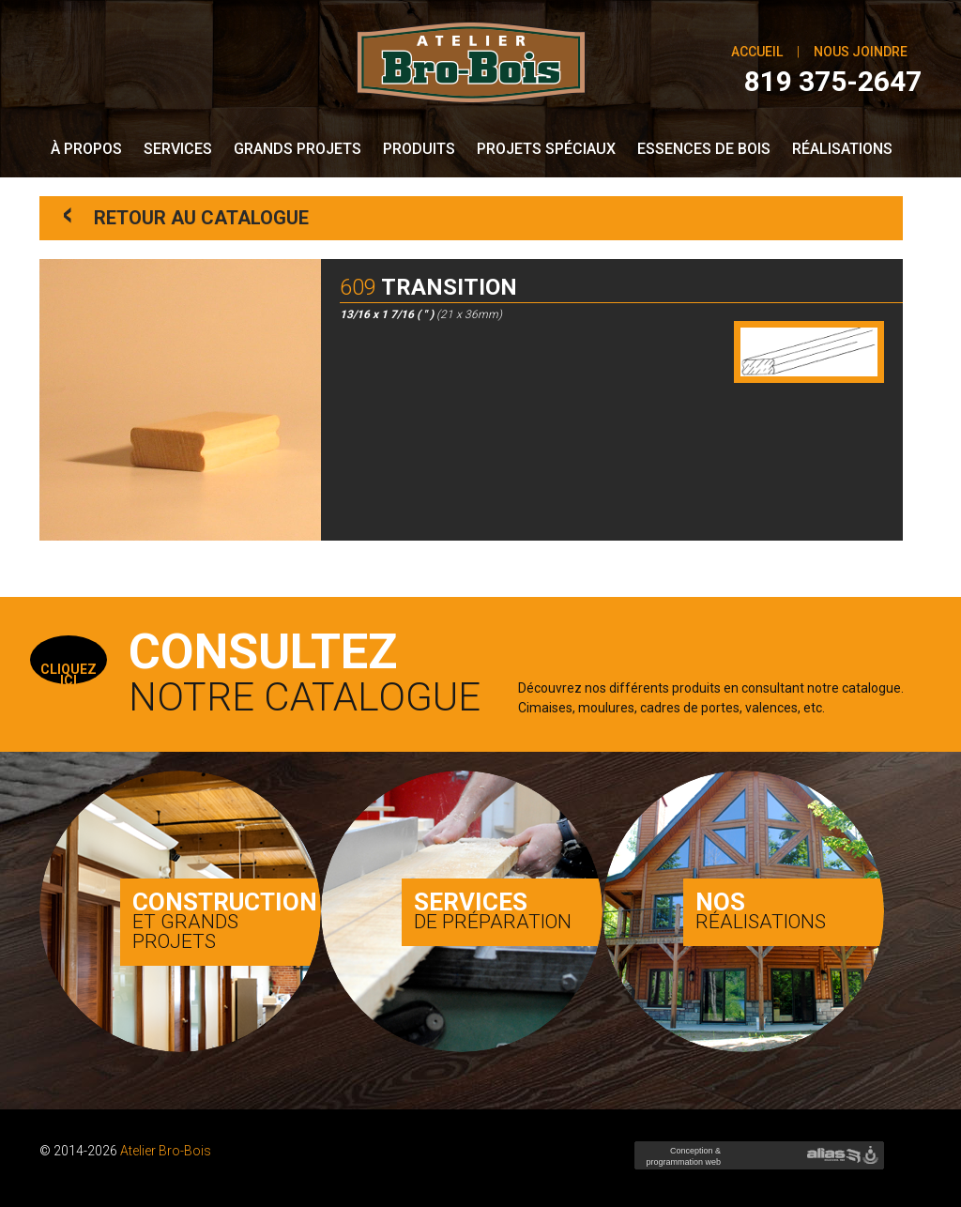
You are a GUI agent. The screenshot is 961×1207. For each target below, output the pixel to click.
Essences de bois (703, 149)
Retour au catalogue (186, 216)
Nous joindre (861, 51)
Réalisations (842, 149)
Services (178, 149)
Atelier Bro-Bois (165, 1150)
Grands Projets (297, 149)
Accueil (757, 51)
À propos (86, 149)
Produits (419, 149)
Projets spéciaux (546, 149)
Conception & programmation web (681, 1162)
